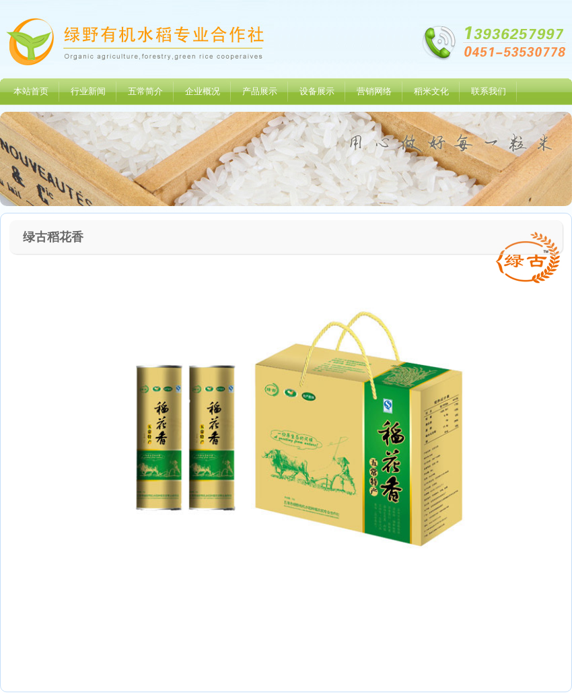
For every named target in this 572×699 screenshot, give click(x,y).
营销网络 (374, 91)
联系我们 (488, 91)
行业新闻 (88, 91)
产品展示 (259, 91)
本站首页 (30, 91)
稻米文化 (431, 91)
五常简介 (145, 91)
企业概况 (202, 91)
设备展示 (316, 91)
